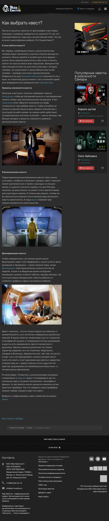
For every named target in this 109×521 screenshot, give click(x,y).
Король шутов (87, 109)
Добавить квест (44, 493)
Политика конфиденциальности (51, 473)
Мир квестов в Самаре (54, 439)
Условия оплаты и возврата (49, 477)
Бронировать (86, 121)
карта (35, 199)
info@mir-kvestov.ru (14, 488)
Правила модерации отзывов (50, 466)
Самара (85, 2)
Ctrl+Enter (42, 462)
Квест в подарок (85, 8)
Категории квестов (46, 489)
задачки (22, 378)
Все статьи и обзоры (12, 418)
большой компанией (32, 76)
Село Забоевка (87, 156)
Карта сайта (43, 497)
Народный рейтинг (64, 9)
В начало (54, 448)
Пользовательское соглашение (51, 469)
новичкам (7, 102)
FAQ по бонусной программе (50, 481)
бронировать (8, 268)
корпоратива (46, 82)
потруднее (7, 96)
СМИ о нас (42, 485)
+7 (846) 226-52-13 (99, 2)
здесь (5, 399)
